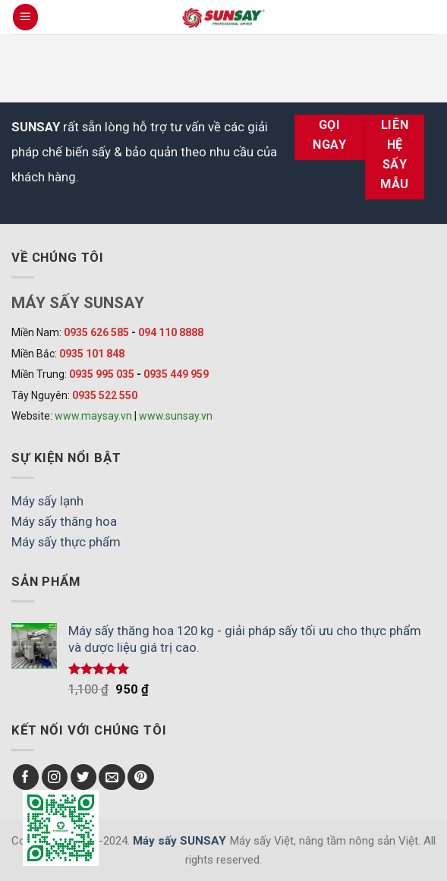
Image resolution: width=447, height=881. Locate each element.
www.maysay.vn (93, 416)
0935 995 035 (101, 374)
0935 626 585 (96, 332)
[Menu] (26, 17)
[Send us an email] (112, 777)
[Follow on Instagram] (55, 777)
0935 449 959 (176, 374)
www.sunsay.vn (175, 416)
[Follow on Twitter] (84, 777)
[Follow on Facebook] (26, 777)
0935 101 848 (91, 354)
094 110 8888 (170, 332)
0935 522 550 (104, 395)
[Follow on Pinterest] (140, 777)
